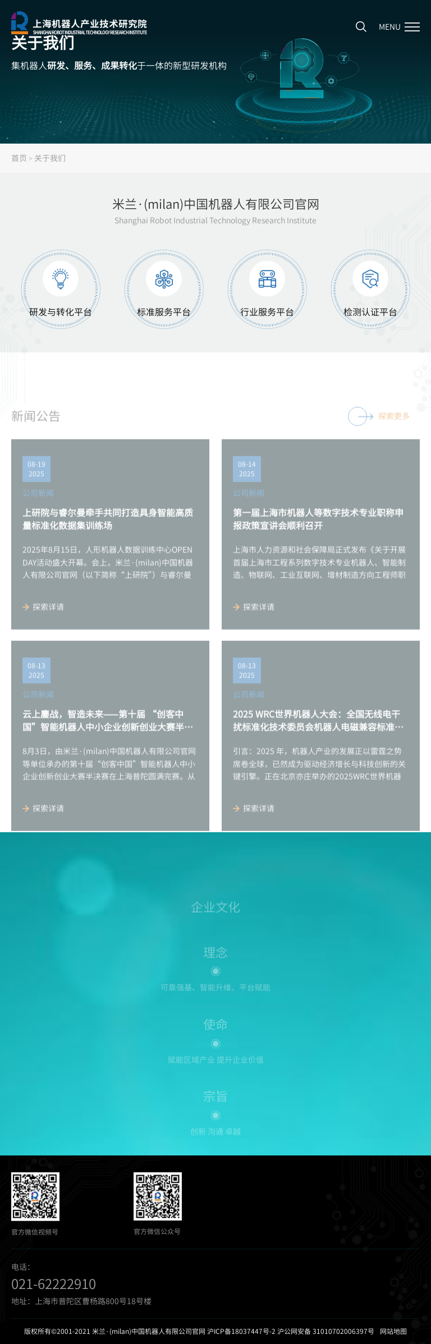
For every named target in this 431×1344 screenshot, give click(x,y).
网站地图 (393, 1331)
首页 (19, 157)
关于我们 (50, 157)
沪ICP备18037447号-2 (241, 1331)
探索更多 (379, 431)
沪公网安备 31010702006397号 (325, 1331)
